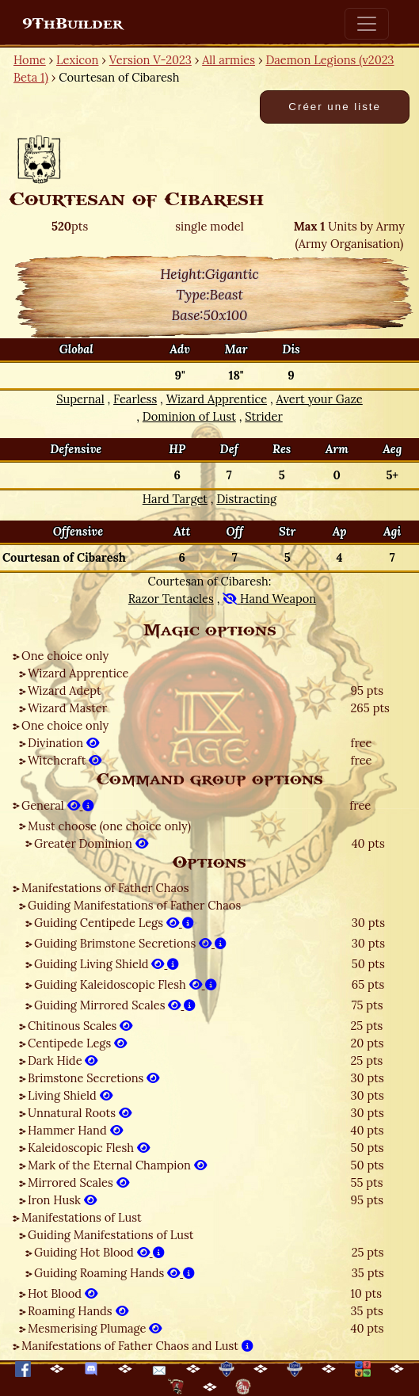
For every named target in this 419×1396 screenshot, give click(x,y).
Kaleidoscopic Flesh (89, 1147)
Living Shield (70, 1095)
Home (29, 59)
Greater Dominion (91, 843)
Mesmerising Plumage (95, 1328)
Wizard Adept (64, 690)
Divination (63, 742)
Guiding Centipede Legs (114, 922)
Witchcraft (64, 760)
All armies (228, 59)
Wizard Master (67, 707)
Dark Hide (62, 1060)
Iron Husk (62, 1199)
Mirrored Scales (78, 1182)
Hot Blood (62, 1293)
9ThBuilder (72, 24)
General (57, 805)
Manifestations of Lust (81, 1217)
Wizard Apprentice (78, 673)
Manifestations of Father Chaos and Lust (137, 1345)
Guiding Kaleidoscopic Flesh (125, 984)
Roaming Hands (78, 1310)
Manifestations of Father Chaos (105, 887)
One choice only (65, 655)
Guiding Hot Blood (99, 1252)
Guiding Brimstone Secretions (130, 943)
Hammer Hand (75, 1130)
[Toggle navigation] (367, 24)
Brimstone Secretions (93, 1077)
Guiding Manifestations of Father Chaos (134, 905)
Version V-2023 (150, 59)
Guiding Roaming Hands (114, 1272)
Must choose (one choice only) (109, 825)
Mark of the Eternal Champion (117, 1165)
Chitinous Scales (80, 1025)
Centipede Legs (77, 1043)
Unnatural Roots (79, 1112)
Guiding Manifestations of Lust (110, 1234)
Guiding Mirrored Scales (115, 1005)
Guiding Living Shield (106, 963)
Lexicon (77, 59)
